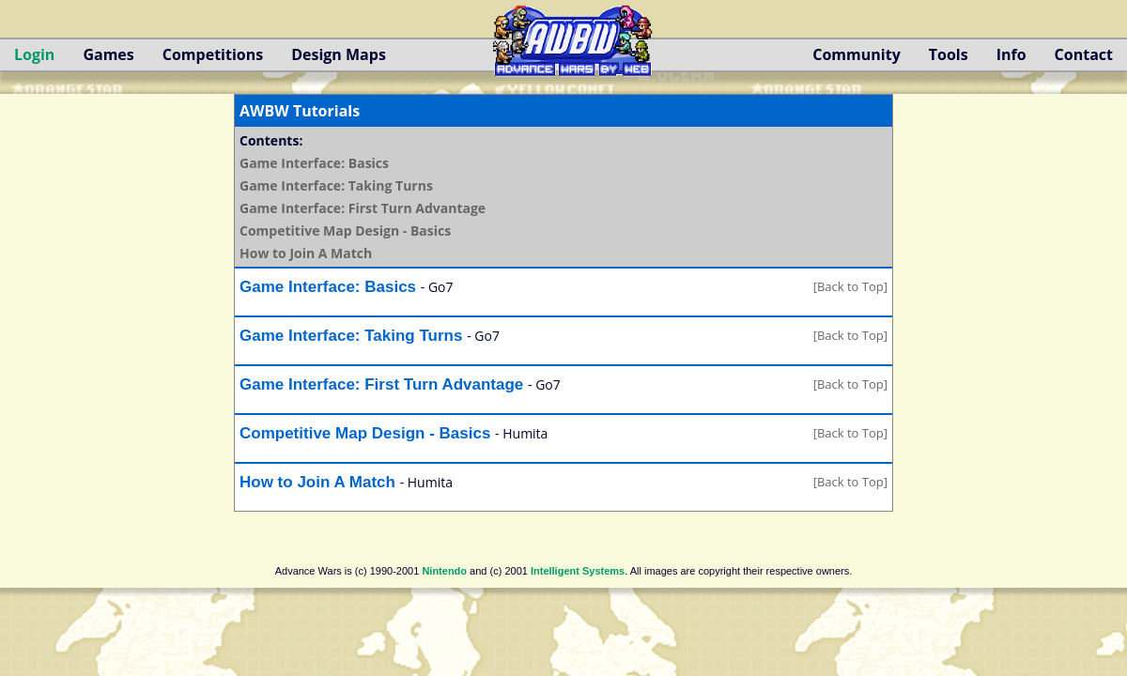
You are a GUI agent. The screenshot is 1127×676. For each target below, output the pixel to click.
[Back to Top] (850, 286)
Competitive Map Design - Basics (345, 230)
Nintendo (444, 570)
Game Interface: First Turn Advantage (362, 208)
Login (34, 54)
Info (1011, 54)
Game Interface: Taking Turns (336, 185)
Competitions (212, 54)
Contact (1084, 54)
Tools (948, 54)
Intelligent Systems (578, 570)
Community (856, 54)
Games (108, 54)
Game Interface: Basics (314, 163)
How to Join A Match (305, 253)
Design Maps (338, 54)
